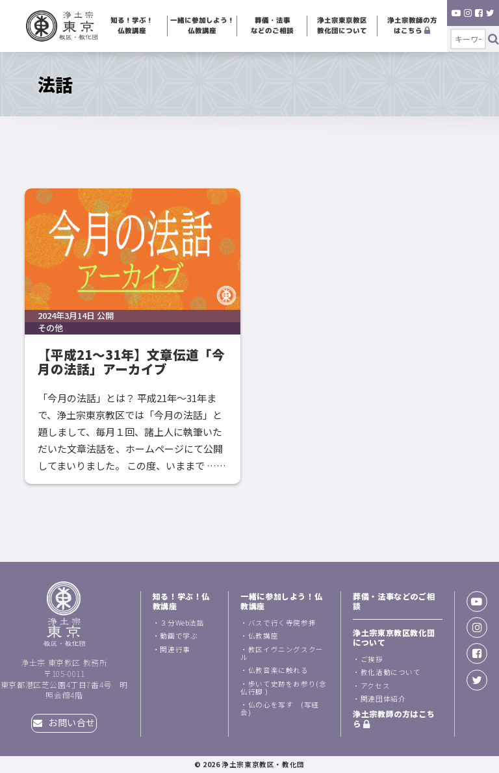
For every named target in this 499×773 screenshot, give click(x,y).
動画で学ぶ (179, 635)
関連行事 (175, 649)
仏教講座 (263, 635)
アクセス (375, 686)
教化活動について (391, 672)
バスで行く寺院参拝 (282, 622)
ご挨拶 (372, 659)
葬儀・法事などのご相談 (272, 25)
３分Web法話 (182, 622)
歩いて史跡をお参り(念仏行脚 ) (283, 687)
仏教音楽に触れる (278, 670)
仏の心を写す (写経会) (279, 708)
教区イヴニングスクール (282, 653)
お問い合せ (64, 722)
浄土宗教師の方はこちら (412, 25)
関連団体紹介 (383, 698)
